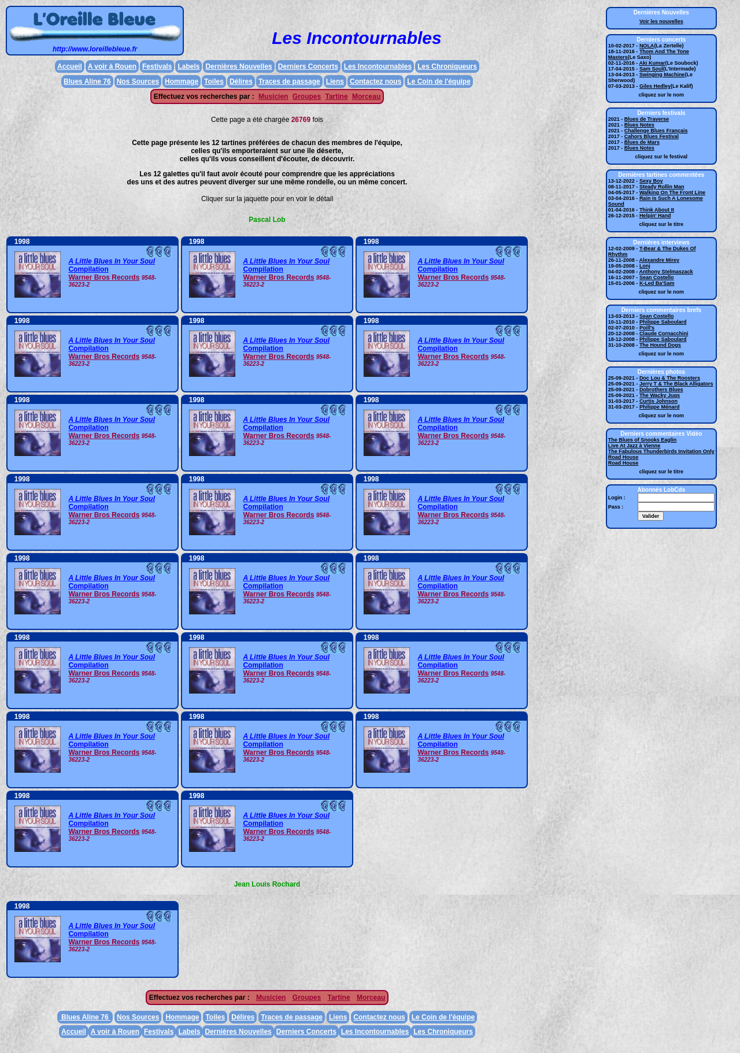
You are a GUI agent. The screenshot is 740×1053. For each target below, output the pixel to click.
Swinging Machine (662, 74)
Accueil (69, 66)
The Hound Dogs (660, 345)
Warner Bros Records (103, 277)
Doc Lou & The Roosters (669, 378)
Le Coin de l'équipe (439, 81)
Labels (188, 66)
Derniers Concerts (308, 66)
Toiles (214, 81)
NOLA (646, 46)
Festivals (157, 66)
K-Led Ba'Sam (657, 283)
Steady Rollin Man (661, 187)
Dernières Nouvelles (238, 66)
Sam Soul (651, 69)
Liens (335, 81)
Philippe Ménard (659, 407)
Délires (241, 81)
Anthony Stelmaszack (666, 272)
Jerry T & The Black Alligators (676, 384)
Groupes (307, 96)
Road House (623, 457)
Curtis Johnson (658, 401)
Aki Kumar (652, 63)
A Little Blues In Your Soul (111, 261)
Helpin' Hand (655, 215)
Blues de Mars (642, 142)
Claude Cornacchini (664, 333)
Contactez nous (375, 81)
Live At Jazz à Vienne (634, 445)
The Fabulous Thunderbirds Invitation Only (661, 451)
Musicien (273, 96)
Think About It (656, 210)
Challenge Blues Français (656, 131)
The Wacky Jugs (659, 395)
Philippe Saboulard (663, 322)
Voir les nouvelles (661, 21)
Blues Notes (639, 125)
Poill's (646, 328)
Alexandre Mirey (659, 260)
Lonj (644, 266)
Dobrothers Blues (661, 389)
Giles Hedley (655, 86)
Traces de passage (289, 81)
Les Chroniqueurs (447, 66)
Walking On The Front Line (672, 192)
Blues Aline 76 (87, 81)
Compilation (88, 269)
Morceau (366, 96)
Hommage (181, 81)
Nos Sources (138, 81)
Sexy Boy (651, 181)
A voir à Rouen (112, 66)
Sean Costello (656, 277)
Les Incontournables (378, 66)
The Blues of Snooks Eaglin (642, 440)
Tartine (336, 96)
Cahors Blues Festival (651, 136)
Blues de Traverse (646, 119)
